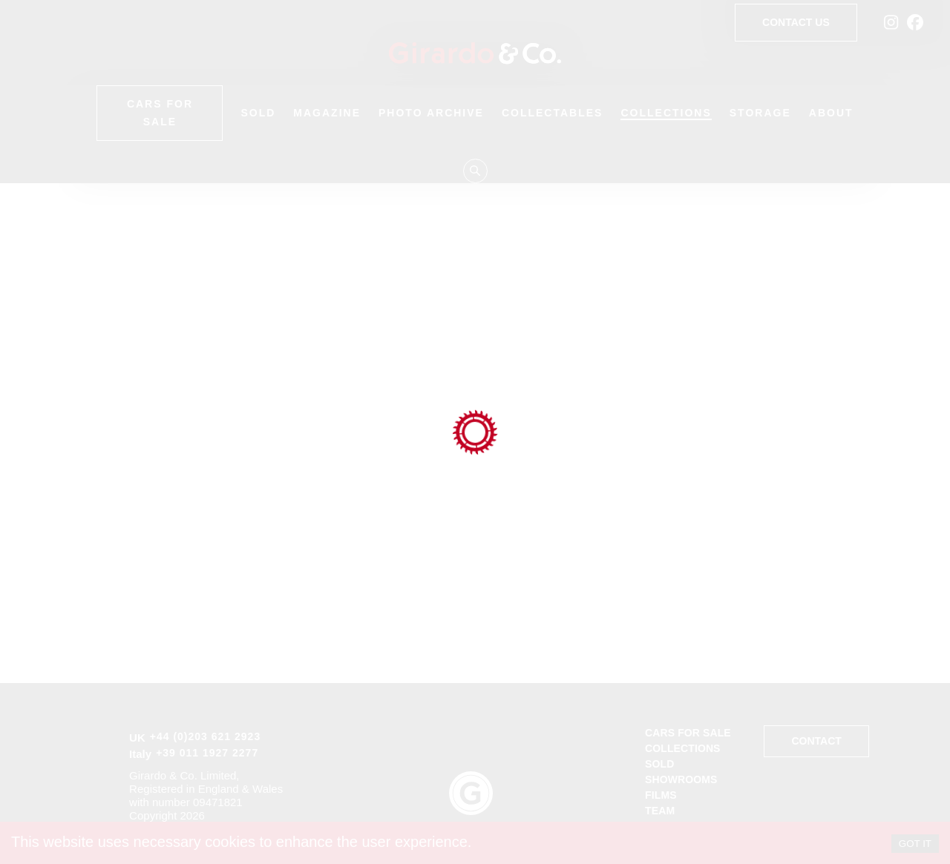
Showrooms (681, 779)
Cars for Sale (159, 113)
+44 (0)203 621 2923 (205, 736)
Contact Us (796, 22)
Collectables (552, 113)
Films (661, 795)
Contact (816, 741)
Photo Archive (431, 113)
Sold (257, 113)
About (831, 113)
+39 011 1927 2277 (207, 753)
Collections (665, 113)
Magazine (327, 113)
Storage (760, 113)
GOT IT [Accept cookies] (915, 843)
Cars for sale (688, 733)
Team (660, 811)
